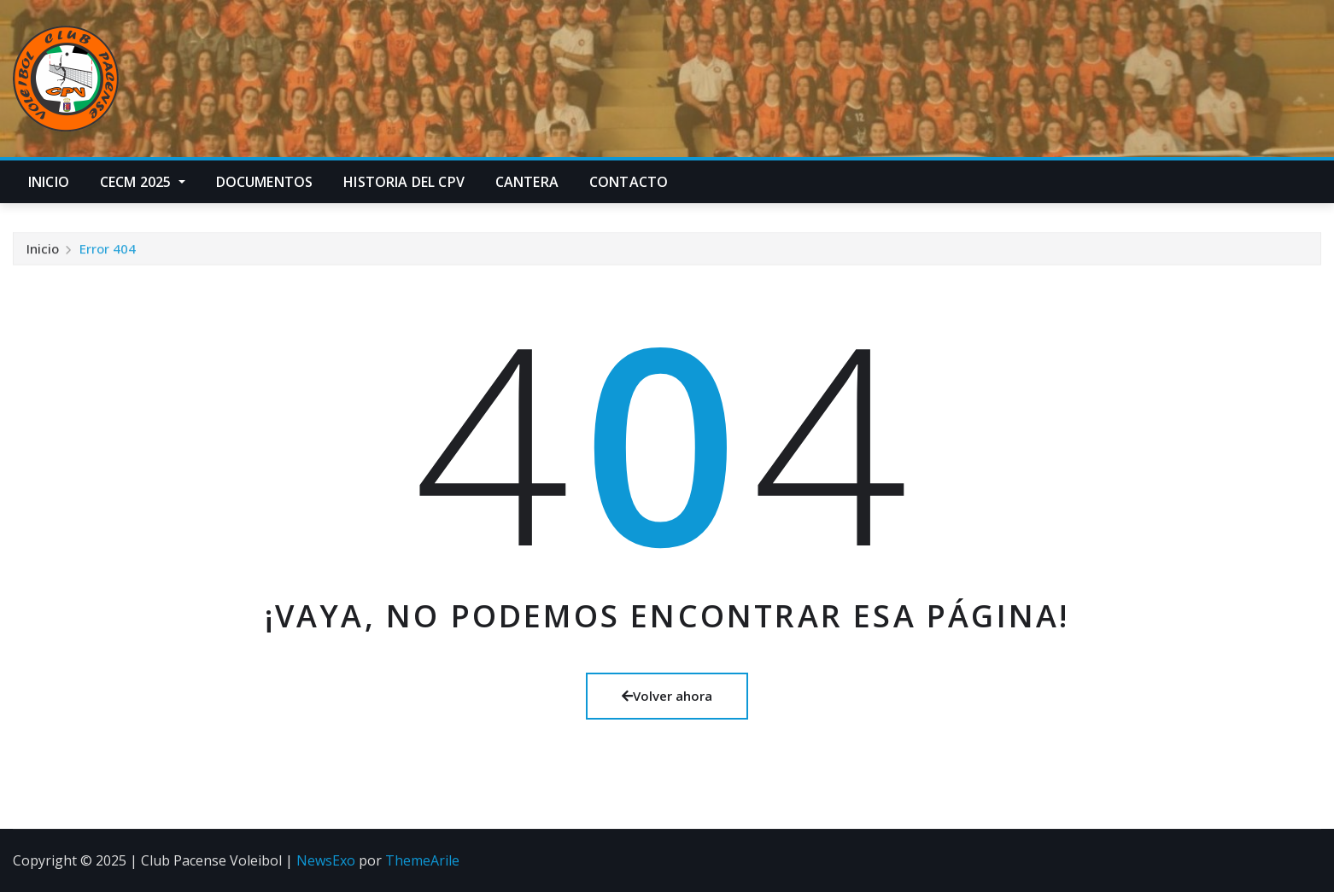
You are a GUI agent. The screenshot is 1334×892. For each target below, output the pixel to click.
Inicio (48, 181)
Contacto (628, 181)
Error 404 (107, 251)
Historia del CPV (404, 181)
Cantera (527, 181)
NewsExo (325, 860)
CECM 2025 (142, 181)
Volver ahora (667, 695)
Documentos (264, 181)
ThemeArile (422, 860)
